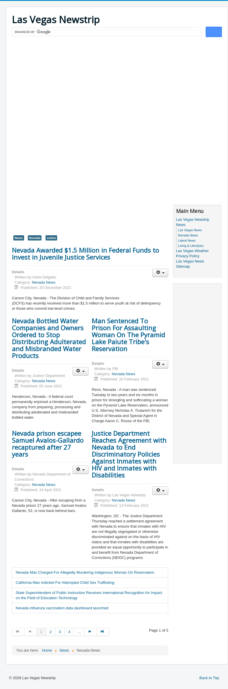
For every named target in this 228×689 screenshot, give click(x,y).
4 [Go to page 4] (69, 632)
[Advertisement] (117, 81)
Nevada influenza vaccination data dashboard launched (62, 608)
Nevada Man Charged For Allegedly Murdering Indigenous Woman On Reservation (85, 572)
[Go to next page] (90, 632)
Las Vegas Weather (192, 251)
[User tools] (160, 273)
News (19, 238)
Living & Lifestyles (191, 245)
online (51, 238)
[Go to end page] (103, 632)
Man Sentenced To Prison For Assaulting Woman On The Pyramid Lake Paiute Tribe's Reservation (128, 334)
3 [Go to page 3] (60, 632)
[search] (106, 32)
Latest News (187, 240)
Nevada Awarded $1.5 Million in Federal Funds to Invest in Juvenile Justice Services (85, 253)
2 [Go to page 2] (51, 632)
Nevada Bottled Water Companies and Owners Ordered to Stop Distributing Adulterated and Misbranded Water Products (49, 338)
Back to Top (209, 678)
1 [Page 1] (41, 632)
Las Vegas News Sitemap (190, 264)
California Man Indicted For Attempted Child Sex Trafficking (65, 582)
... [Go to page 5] (79, 632)
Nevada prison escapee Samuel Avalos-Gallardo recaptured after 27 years (48, 443)
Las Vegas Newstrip (192, 219)
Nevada (34, 238)
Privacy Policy (188, 256)
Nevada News (43, 282)
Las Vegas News (190, 230)
